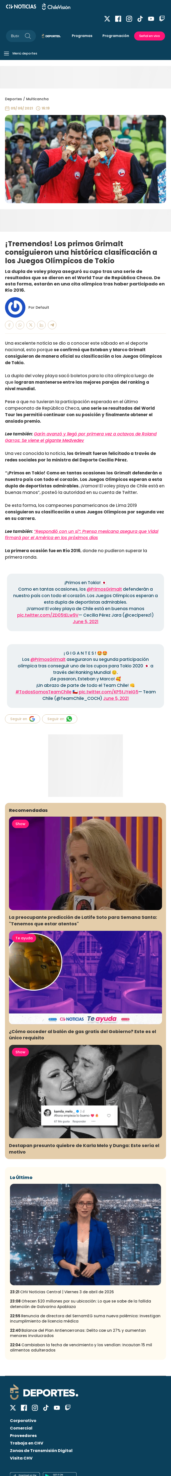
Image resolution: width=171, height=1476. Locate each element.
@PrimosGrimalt (104, 589)
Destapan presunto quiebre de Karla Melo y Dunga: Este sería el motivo (84, 1148)
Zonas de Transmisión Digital (41, 1451)
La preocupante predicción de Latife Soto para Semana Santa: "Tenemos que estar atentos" (83, 920)
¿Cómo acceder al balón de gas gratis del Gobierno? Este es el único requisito (82, 1034)
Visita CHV (21, 1458)
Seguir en (22, 719)
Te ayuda (24, 938)
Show (20, 823)
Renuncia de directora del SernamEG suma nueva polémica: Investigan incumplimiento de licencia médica (85, 1318)
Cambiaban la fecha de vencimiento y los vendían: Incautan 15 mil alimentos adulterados (81, 1347)
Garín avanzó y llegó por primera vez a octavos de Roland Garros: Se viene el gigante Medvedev (81, 437)
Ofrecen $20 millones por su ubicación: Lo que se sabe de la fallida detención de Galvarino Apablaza (80, 1304)
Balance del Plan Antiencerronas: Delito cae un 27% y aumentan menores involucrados (78, 1333)
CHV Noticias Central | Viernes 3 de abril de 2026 (62, 1292)
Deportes (13, 98)
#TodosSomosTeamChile (43, 692)
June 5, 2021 (85, 622)
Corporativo (23, 1421)
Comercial (21, 1428)
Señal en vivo (149, 35)
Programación (115, 35)
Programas (82, 35)
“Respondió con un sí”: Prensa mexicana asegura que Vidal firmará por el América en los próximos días (81, 534)
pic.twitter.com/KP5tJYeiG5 (108, 692)
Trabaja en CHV (26, 1443)
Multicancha (37, 98)
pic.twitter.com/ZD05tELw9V (48, 615)
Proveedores (23, 1436)
